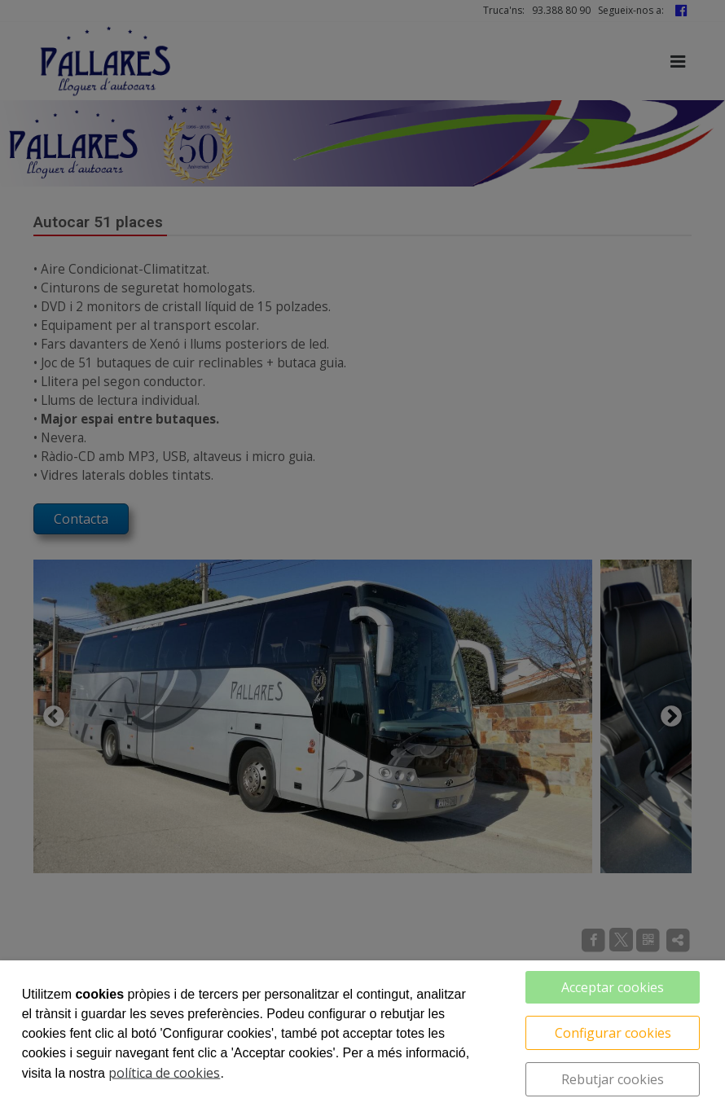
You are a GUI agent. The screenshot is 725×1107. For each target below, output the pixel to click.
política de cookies (164, 1073)
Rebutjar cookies (612, 1079)
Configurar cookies (613, 1033)
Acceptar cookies (612, 987)
